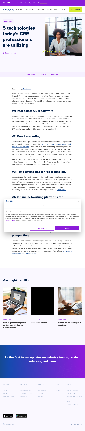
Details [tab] (42, 206)
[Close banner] (78, 201)
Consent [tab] (17, 206)
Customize (42, 228)
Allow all (67, 228)
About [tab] (68, 206)
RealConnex (61, 190)
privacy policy (10, 220)
